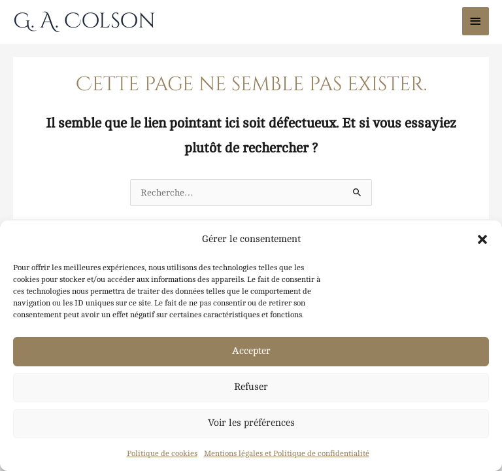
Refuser (251, 386)
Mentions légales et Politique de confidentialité (286, 453)
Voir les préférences (251, 422)
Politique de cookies (162, 453)
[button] (482, 239)
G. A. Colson (84, 21)
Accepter (251, 351)
